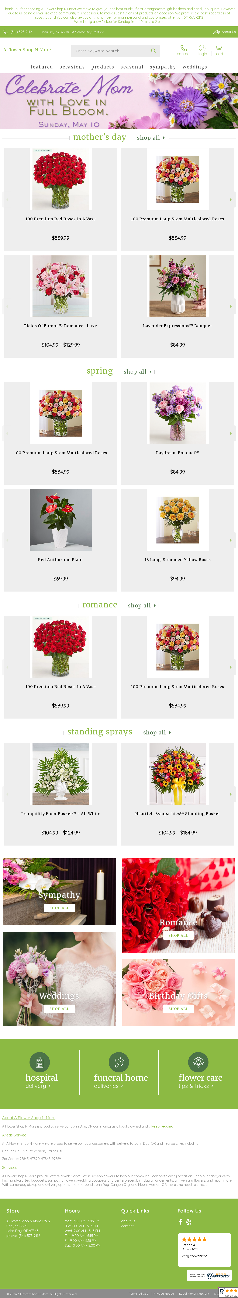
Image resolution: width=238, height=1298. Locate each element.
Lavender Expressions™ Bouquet (177, 325)
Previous (6, 200)
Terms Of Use (138, 1293)
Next (231, 200)
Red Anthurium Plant (60, 559)
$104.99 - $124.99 (60, 832)
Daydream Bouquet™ (178, 452)
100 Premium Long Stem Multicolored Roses (177, 218)
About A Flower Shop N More (28, 1117)
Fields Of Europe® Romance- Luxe (60, 325)
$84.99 (177, 345)
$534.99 (177, 238)
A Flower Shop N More (27, 49)
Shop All (148, 138)
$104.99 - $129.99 (61, 345)
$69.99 (61, 578)
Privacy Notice (164, 1293)
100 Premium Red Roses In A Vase (60, 218)
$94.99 (177, 578)
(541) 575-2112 (21, 32)
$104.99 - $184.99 (178, 832)
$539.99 (60, 238)
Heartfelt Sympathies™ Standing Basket (177, 813)
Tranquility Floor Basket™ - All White (60, 813)
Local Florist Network (194, 1293)
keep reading (162, 1126)
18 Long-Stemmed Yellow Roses (178, 559)
